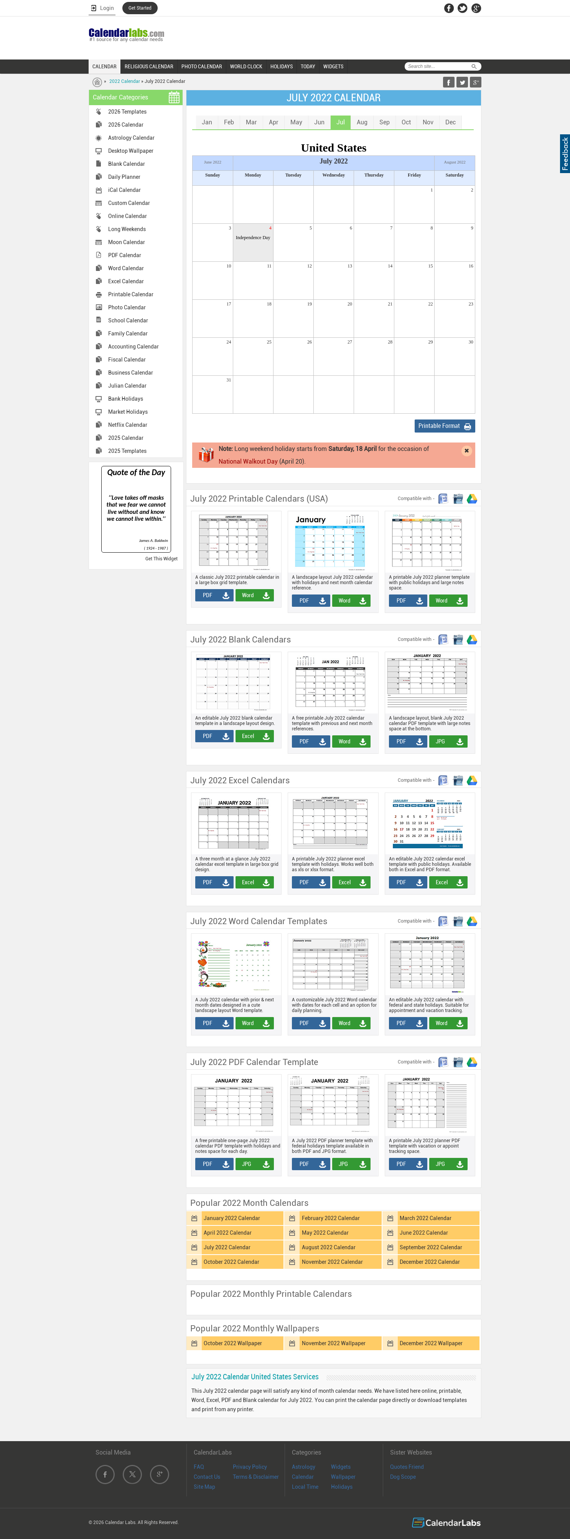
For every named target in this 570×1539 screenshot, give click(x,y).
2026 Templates (127, 112)
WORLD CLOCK (246, 66)
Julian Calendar (127, 386)
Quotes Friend (407, 1467)
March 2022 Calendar (425, 1218)
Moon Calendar (126, 242)
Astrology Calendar (131, 138)
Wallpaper (343, 1477)
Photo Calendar (127, 307)
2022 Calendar (124, 81)
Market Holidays (128, 412)
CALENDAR (104, 66)
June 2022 (212, 162)
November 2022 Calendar (332, 1262)
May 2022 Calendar (325, 1233)
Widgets (341, 1467)
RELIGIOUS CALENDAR (149, 66)
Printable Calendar (130, 294)
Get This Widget (161, 558)
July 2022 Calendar (227, 1247)
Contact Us (207, 1477)
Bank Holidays (125, 399)
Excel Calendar (126, 281)
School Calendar (128, 320)
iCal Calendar (124, 190)
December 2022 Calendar (430, 1262)
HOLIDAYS (281, 66)
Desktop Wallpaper (130, 151)
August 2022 (455, 162)
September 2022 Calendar (431, 1247)
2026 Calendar (125, 125)
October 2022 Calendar (231, 1262)
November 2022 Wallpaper (334, 1343)
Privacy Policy (250, 1467)
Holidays (342, 1487)
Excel (245, 736)
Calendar (303, 1477)
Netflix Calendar (127, 425)
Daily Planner (124, 177)
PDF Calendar (124, 255)
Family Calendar (128, 333)
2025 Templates (127, 451)
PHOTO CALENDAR (201, 66)
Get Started (140, 8)
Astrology (303, 1467)
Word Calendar (126, 268)
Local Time (305, 1487)
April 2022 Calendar (228, 1233)
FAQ (199, 1467)
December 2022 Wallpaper (431, 1343)
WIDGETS (333, 66)
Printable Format (439, 425)
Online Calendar (127, 216)
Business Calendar (130, 373)
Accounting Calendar (133, 346)
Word (245, 595)
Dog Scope (403, 1477)
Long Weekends (127, 229)
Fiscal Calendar (127, 360)
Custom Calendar (129, 203)
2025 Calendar (125, 438)
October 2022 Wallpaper (233, 1343)
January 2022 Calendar (232, 1218)
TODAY (308, 66)
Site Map (204, 1487)
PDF (204, 595)
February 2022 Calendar (331, 1218)
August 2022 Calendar (329, 1247)
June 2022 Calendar (424, 1233)
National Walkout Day (248, 461)
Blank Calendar (126, 164)
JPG (438, 741)
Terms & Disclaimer (256, 1477)
